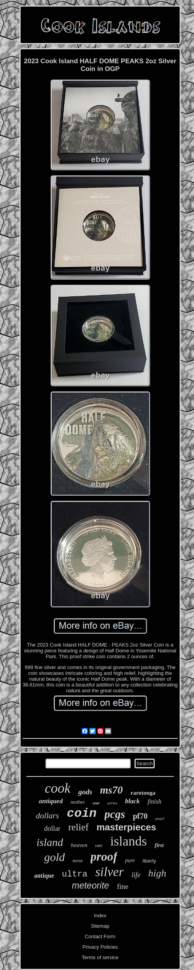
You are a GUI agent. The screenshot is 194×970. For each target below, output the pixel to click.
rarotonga (143, 793)
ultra (74, 874)
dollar (52, 828)
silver (109, 872)
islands (128, 841)
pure (130, 860)
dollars (47, 815)
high (157, 873)
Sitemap (100, 926)
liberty (149, 861)
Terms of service (100, 957)
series (112, 803)
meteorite (90, 885)
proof (104, 856)
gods (85, 792)
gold (54, 857)
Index (100, 915)
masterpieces (126, 827)
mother (77, 802)
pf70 (140, 816)
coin (82, 813)
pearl (160, 818)
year (96, 803)
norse (78, 860)
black (132, 801)
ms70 (111, 790)
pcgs (115, 814)
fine (123, 886)
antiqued (51, 801)
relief (78, 827)
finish (154, 801)
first (159, 845)
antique (44, 875)
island (50, 842)
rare (99, 845)
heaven (79, 845)
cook (57, 788)
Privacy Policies (100, 947)
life (135, 875)
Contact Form (100, 936)
